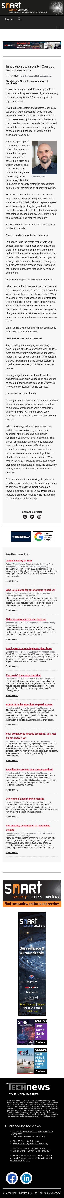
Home (9, 19)
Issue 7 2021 (11, 76)
